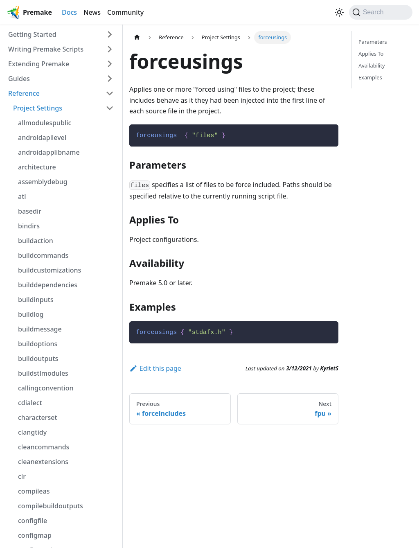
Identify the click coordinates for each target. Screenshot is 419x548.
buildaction (35, 240)
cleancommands (43, 446)
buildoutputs (38, 358)
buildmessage (40, 329)
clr (22, 476)
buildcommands (43, 255)
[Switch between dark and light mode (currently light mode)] (339, 12)
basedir (29, 211)
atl (22, 196)
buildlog (31, 314)
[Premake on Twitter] (323, 12)
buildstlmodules (43, 373)
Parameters (372, 41)
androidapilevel (42, 137)
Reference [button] (24, 93)
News (92, 12)
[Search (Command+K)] (380, 12)
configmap (35, 535)
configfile (32, 520)
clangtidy (32, 432)
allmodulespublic (44, 122)
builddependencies (47, 284)
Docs (69, 12)
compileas (34, 491)
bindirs (29, 225)
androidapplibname (49, 152)
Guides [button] (19, 78)
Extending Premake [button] (38, 63)
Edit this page (155, 368)
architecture (37, 166)
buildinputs (36, 299)
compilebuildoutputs (50, 505)
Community (125, 12)
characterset (37, 417)
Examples (370, 77)
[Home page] (137, 37)
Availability (371, 65)
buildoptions (37, 343)
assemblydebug (43, 181)
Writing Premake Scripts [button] (45, 49)
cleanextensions (43, 461)
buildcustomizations (49, 270)
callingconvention (46, 387)
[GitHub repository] (329, 12)
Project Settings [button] (37, 108)
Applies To (370, 53)
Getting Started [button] (32, 34)
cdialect (30, 402)
